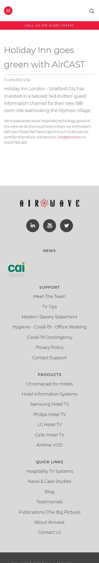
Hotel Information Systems (50, 394)
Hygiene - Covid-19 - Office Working (49, 327)
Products (50, 374)
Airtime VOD (49, 445)
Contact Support (49, 357)
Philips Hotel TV (49, 414)
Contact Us (49, 532)
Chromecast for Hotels (49, 384)
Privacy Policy (49, 347)
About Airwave (49, 522)
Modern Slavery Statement (49, 316)
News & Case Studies (49, 481)
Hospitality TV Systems (49, 471)
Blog (49, 491)
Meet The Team (49, 296)
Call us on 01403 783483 (49, 25)
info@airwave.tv (70, 137)
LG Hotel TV (49, 424)
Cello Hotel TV (49, 435)
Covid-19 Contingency (49, 337)
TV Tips (49, 306)
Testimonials (49, 501)
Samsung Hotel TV (49, 404)
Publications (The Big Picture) (50, 512)
